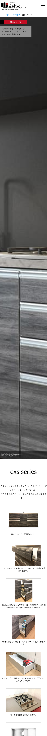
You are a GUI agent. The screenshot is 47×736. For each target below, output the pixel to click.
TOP (7, 15)
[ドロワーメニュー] (43, 4)
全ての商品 (15, 15)
